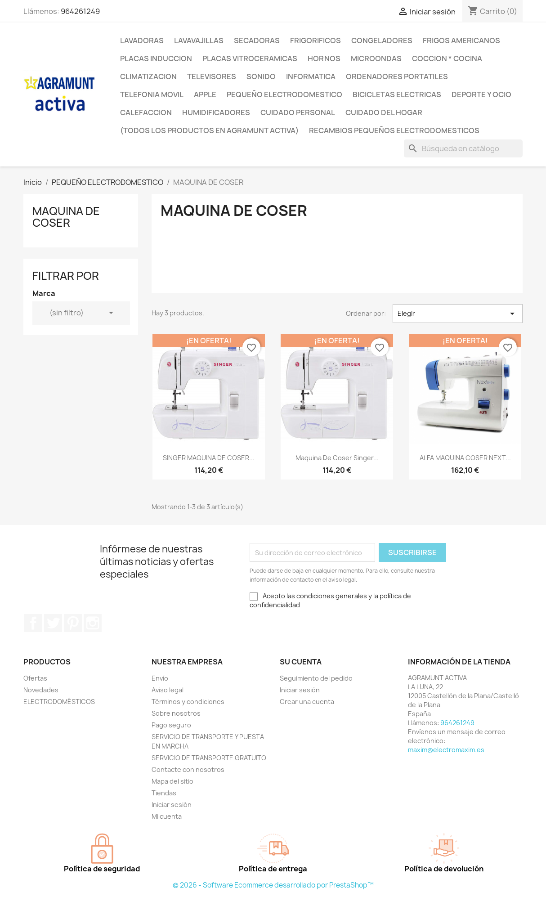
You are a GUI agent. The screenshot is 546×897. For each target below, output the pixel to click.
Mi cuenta (167, 816)
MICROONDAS (376, 58)
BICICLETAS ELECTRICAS (397, 94)
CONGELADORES (381, 40)
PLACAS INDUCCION (156, 58)
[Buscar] (463, 148)
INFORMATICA (311, 76)
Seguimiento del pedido (316, 678)
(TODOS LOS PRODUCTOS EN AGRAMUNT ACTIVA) (209, 130)
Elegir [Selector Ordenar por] (458, 313)
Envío (160, 678)
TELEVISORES (211, 76)
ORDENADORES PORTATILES (397, 76)
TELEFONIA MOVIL (151, 94)
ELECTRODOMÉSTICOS (59, 701)
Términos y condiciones (188, 701)
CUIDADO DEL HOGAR (383, 112)
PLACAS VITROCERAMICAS (249, 58)
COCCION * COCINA (447, 58)
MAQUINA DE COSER (66, 216)
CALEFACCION (146, 112)
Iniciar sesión (172, 804)
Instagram (93, 623)
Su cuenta (301, 662)
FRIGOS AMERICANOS (461, 40)
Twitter (53, 623)
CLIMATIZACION (148, 76)
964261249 (80, 11)
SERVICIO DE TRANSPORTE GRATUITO (209, 757)
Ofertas (35, 678)
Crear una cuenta (307, 701)
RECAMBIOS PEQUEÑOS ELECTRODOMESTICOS (394, 130)
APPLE (205, 94)
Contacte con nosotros (188, 769)
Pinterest (73, 623)
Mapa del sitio (172, 781)
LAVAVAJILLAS (199, 40)
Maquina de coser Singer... (337, 457)
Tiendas (164, 793)
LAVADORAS (142, 40)
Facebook (33, 623)
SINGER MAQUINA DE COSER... (209, 457)
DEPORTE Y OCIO (481, 94)
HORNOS (324, 58)
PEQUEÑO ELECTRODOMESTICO (284, 94)
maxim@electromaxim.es (446, 749)
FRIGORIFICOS (315, 40)
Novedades (40, 690)
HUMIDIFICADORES (216, 112)
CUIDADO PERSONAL (297, 112)
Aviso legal (167, 690)
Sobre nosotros (176, 713)
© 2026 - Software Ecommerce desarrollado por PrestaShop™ (273, 885)
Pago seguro (171, 725)
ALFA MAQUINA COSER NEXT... (465, 457)
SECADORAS (257, 40)
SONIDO (261, 76)
